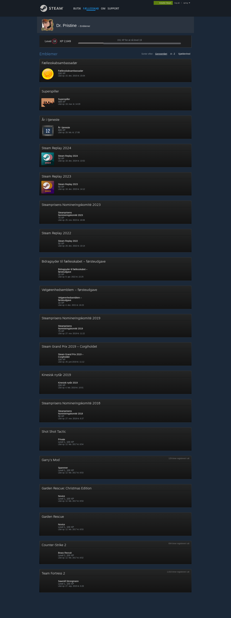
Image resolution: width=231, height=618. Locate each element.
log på (177, 3)
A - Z (172, 54)
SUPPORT (113, 8)
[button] (115, 70)
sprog (185, 3)
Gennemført (161, 54)
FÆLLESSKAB (91, 8)
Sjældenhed (184, 54)
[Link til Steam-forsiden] (54, 11)
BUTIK (77, 8)
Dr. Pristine (67, 25)
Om (103, 8)
